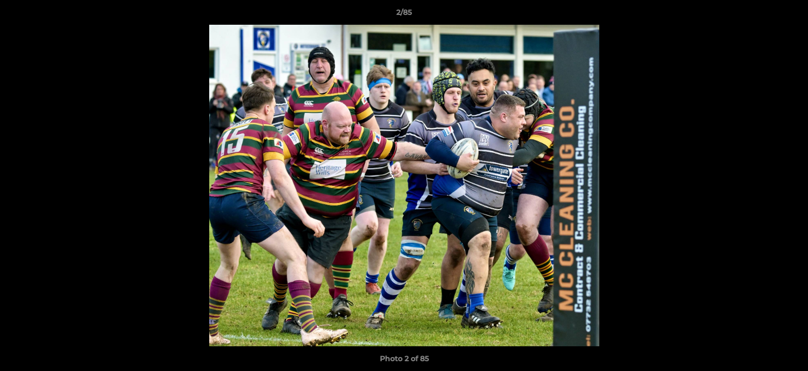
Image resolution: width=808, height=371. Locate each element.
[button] (789, 15)
